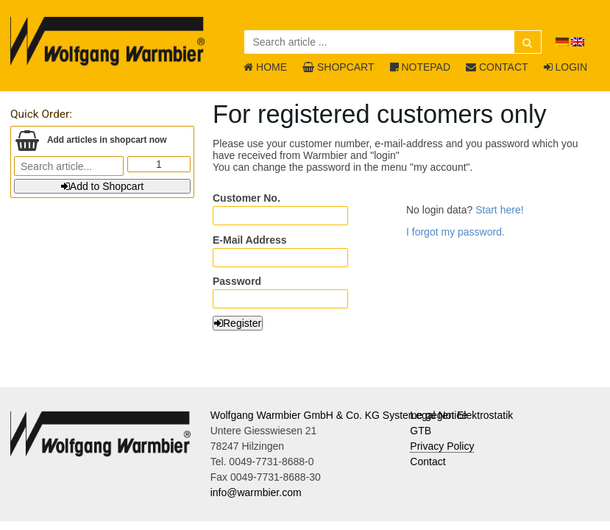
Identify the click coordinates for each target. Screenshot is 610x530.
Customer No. (246, 198)
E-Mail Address (250, 240)
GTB (420, 431)
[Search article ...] (392, 42)
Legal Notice (438, 415)
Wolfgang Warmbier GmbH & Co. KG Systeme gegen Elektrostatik (362, 415)
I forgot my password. (455, 232)
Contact (427, 461)
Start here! (499, 210)
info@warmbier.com (256, 492)
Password (237, 281)
